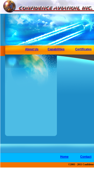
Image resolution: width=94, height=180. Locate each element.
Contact (85, 156)
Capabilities (56, 49)
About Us (31, 49)
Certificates (83, 49)
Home (64, 156)
